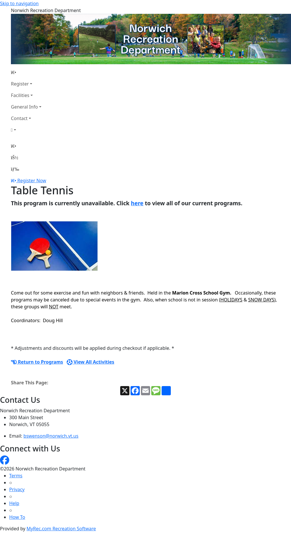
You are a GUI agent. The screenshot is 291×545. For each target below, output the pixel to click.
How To (17, 517)
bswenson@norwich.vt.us (51, 436)
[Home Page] (26, 72)
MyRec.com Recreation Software (61, 528)
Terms (15, 475)
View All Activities (90, 362)
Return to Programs (37, 362)
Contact (19, 118)
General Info (24, 107)
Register (20, 84)
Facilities (20, 95)
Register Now (31, 180)
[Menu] (15, 169)
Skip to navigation (19, 3)
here (137, 203)
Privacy (16, 489)
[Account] (26, 130)
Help (14, 503)
